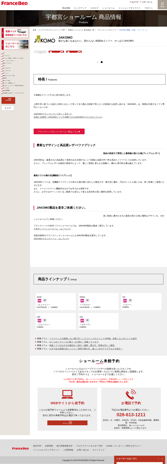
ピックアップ (80, 8)
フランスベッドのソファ (106, 30)
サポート (149, 8)
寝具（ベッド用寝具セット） (16, 124)
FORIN (40, 320)
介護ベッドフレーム (14, 83)
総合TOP (134, 2)
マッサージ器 (11, 140)
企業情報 (49, 446)
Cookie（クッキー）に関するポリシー (123, 446)
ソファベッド (11, 102)
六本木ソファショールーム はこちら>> (52, 233)
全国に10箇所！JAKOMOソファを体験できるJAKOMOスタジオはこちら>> (68, 121)
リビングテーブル (13, 97)
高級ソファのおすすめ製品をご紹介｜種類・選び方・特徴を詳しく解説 (82, 349)
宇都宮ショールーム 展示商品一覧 (81, 30)
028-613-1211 (131, 418)
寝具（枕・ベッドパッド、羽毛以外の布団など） (15, 133)
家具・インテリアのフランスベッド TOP (49, 30)
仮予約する (67, 427)
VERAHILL (85, 300)
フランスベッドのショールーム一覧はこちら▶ (59, 136)
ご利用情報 (68, 450)
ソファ (8, 88)
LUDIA (83, 320)
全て (7, 60)
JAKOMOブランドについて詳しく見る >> (53, 118)
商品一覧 (6, 54)
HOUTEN (41, 300)
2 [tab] (102, 66)
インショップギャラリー (129, 8)
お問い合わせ (147, 2)
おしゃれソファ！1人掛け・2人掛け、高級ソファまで (73, 346)
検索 (162, 6)
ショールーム (108, 8)
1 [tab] (97, 66)
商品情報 (66, 8)
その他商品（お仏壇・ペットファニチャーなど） (16, 151)
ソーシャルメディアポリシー (46, 450)
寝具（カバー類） (13, 118)
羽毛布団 (9, 114)
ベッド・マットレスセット (16, 77)
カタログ (94, 8)
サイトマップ (98, 450)
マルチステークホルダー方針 (89, 446)
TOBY (125, 300)
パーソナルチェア (13, 93)
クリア (8, 168)
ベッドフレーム (12, 64)
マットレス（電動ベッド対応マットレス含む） (16, 70)
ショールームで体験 (121, 53)
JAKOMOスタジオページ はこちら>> (51, 243)
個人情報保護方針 (64, 446)
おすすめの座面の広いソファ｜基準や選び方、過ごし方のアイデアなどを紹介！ (86, 353)
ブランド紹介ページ (85, 53)
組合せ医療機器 (12, 145)
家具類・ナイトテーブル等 (16, 108)
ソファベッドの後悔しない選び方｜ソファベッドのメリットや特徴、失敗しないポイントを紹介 (93, 342)
